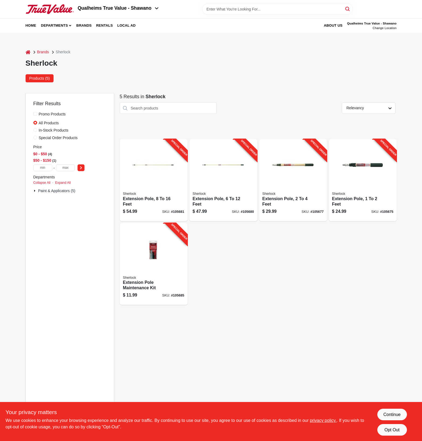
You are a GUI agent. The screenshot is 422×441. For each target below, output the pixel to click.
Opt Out (391, 430)
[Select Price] (81, 167)
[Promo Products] (35, 114)
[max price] (65, 167)
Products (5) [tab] (39, 78)
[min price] (42, 167)
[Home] (28, 52)
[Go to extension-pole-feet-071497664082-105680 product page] (223, 180)
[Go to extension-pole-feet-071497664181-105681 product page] (154, 180)
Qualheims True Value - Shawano (118, 8)
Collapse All (42, 183)
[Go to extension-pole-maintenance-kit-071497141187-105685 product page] (154, 264)
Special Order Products (58, 137)
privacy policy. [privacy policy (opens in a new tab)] (323, 420)
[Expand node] (35, 191)
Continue (391, 414)
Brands (84, 25)
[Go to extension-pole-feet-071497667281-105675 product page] (363, 180)
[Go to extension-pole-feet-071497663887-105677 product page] (293, 180)
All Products (49, 123)
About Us (333, 25)
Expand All (63, 183)
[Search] (348, 8)
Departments (54, 25)
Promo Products (52, 114)
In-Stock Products (54, 130)
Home (31, 25)
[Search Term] (277, 9)
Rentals (104, 25)
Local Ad (126, 25)
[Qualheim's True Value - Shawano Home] (50, 9)
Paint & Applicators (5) (57, 191)
